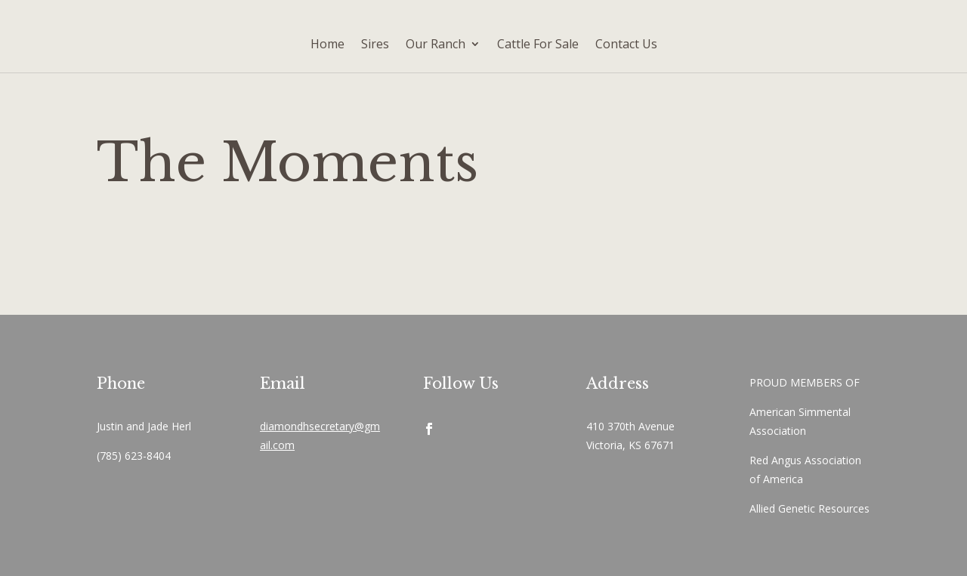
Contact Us (626, 43)
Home (327, 43)
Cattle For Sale (538, 43)
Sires (375, 43)
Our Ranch (435, 43)
